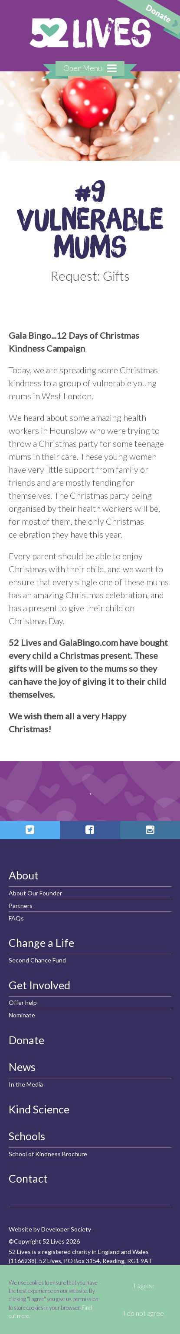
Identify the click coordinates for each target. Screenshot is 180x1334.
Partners (21, 905)
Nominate (22, 1015)
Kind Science (39, 1109)
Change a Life (41, 942)
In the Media (26, 1084)
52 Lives (90, 32)
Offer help (23, 1002)
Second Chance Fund (37, 960)
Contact (28, 1178)
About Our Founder (35, 893)
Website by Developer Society (50, 1229)
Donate (26, 1039)
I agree (144, 1285)
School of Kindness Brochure (48, 1154)
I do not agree (143, 1313)
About (24, 875)
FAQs (16, 918)
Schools (27, 1135)
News (22, 1066)
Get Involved (39, 984)
